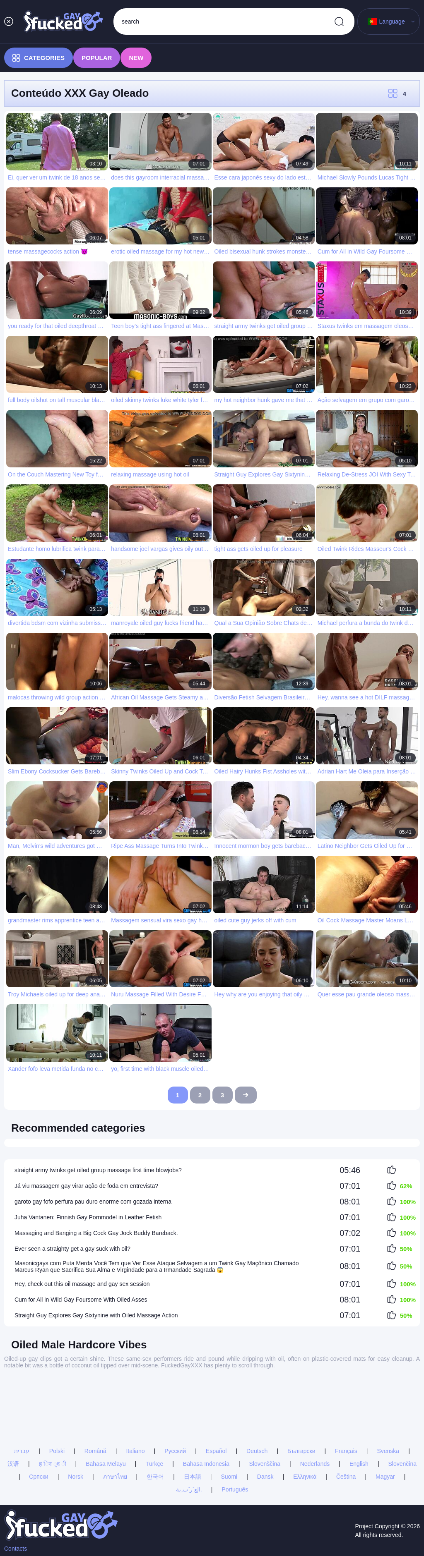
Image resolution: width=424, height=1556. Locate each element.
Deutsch (256, 1397)
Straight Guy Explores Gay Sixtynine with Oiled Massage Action (96, 1315)
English (359, 1410)
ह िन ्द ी (52, 1410)
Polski (57, 1397)
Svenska (388, 1397)
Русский (175, 1397)
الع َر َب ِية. (189, 1435)
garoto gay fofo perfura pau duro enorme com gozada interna (92, 1201)
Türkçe (154, 1410)
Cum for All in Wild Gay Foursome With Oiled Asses (80, 1299)
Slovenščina (265, 1410)
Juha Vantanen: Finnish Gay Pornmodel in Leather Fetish (87, 1217)
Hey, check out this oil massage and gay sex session (82, 1284)
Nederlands (315, 1410)
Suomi (229, 1423)
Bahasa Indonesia (206, 1410)
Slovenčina (402, 1410)
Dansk (265, 1423)
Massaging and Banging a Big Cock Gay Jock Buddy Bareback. (96, 1233)
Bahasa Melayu (106, 1410)
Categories (38, 58)
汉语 (13, 1410)
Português (235, 1435)
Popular (97, 57)
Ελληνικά (304, 1423)
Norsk (75, 1423)
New (136, 57)
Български (301, 1397)
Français (346, 1397)
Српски (38, 1423)
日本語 (192, 1423)
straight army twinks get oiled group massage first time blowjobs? (98, 1170)
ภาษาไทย (115, 1423)
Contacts (15, 1548)
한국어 (155, 1423)
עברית (21, 1397)
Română (95, 1397)
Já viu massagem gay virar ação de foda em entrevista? (86, 1186)
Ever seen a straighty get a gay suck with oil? (72, 1248)
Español (216, 1397)
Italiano (135, 1397)
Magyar (385, 1423)
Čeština (346, 1423)
